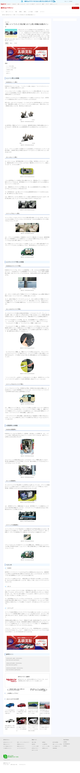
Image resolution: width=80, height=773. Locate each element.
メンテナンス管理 (35, 746)
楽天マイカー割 (35, 750)
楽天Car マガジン (35, 748)
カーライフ (42, 11)
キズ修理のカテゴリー (7, 748)
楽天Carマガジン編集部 (24, 676)
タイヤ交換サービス (56, 746)
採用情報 (65, 745)
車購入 (25, 11)
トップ (2, 11)
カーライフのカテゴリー (21, 748)
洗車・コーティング (9, 11)
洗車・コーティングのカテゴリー (23, 742)
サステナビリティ (22, 764)
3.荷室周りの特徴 (9, 69)
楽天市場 (76, 4)
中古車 (15, 43)
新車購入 (43, 742)
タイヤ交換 (30, 11)
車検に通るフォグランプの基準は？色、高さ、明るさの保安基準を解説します (38, 690)
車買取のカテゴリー (20, 744)
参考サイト (8, 73)
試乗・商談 (34, 742)
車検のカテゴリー (6, 744)
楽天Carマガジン (9, 14)
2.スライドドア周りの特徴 (11, 67)
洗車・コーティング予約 (57, 744)
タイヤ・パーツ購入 (46, 746)
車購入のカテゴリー (20, 746)
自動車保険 (55, 748)
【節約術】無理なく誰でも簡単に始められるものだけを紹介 (16, 690)
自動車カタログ (45, 748)
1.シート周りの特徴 (10, 66)
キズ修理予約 (44, 744)
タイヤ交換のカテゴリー (7, 746)
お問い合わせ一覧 (14, 764)
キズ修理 (36, 11)
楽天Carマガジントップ (7, 742)
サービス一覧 (5, 764)
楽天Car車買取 (55, 742)
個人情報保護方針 (66, 743)
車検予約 (33, 744)
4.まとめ (7, 71)
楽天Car (3, 14)
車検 (16, 11)
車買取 (20, 11)
